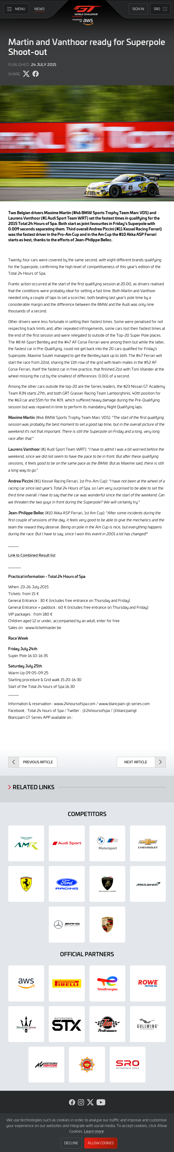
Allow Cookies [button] (101, 1143)
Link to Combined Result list (31, 555)
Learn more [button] (94, 1131)
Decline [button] (71, 1143)
